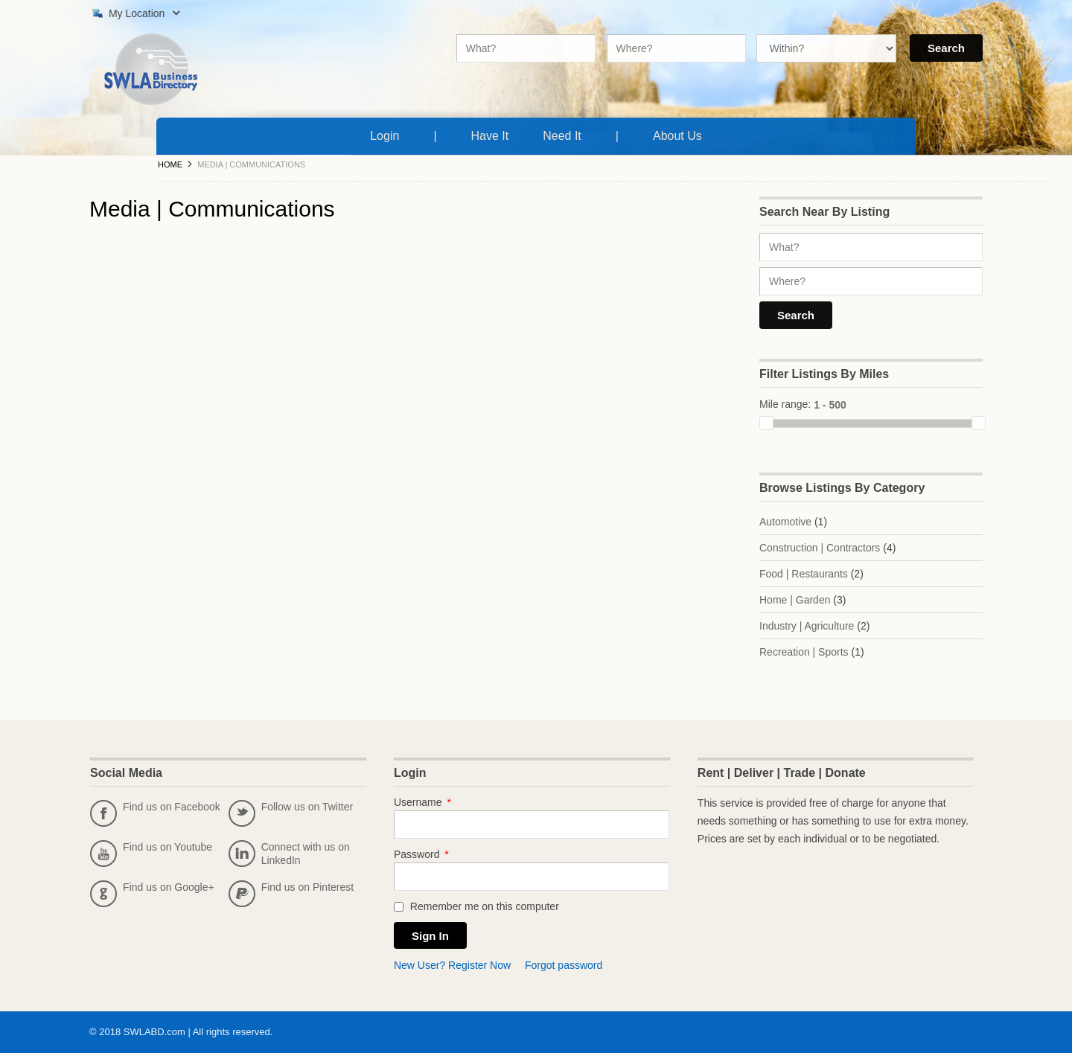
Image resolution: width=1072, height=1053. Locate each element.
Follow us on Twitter (291, 813)
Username (422, 802)
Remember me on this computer (476, 906)
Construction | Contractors (819, 548)
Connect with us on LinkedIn (289, 853)
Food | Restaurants (803, 574)
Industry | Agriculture (806, 626)
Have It (493, 134)
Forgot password (563, 965)
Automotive (785, 522)
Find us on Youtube (151, 853)
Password (421, 854)
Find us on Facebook (155, 813)
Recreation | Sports (804, 652)
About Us (680, 134)
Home (170, 164)
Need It (565, 134)
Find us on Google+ (152, 893)
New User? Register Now (452, 965)
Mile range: (785, 404)
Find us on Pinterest (291, 893)
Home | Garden (794, 600)
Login (384, 135)
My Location (134, 13)
